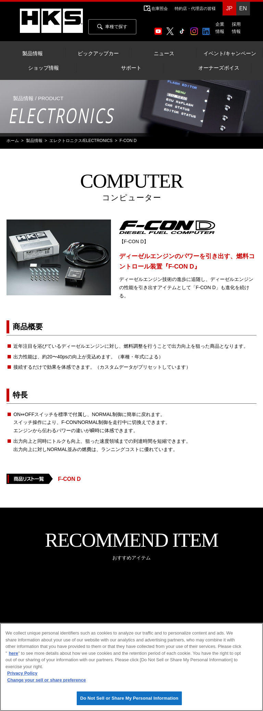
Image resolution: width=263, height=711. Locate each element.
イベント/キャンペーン (229, 53)
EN (243, 8)
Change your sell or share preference (46, 680)
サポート (131, 68)
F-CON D (69, 479)
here (13, 653)
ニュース (164, 53)
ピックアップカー (98, 53)
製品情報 (32, 53)
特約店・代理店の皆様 (195, 8)
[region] (131, 667)
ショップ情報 (43, 68)
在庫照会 (159, 8)
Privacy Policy (22, 673)
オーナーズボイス (218, 68)
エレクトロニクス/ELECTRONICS (81, 140)
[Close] (252, 633)
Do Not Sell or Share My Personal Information (129, 698)
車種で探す (112, 26)
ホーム (13, 140)
